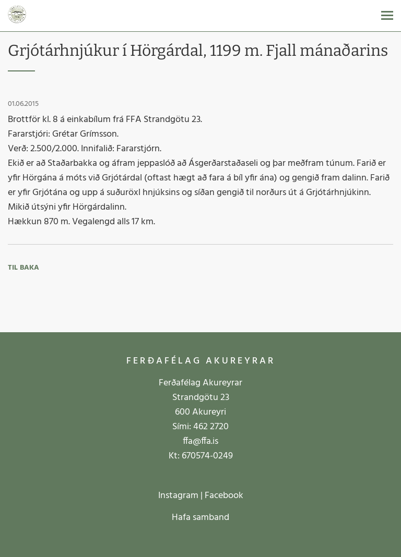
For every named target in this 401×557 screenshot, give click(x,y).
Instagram (178, 495)
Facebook (224, 495)
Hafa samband (200, 517)
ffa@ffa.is (200, 441)
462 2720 (211, 426)
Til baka (23, 268)
